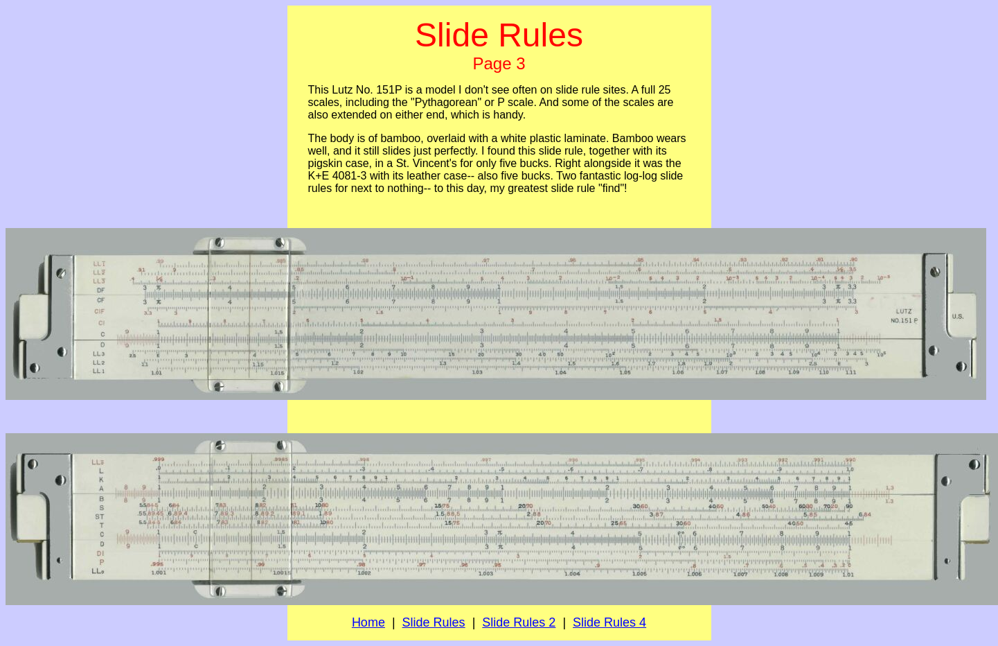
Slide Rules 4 (609, 622)
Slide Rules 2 (518, 622)
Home (368, 622)
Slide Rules (433, 622)
